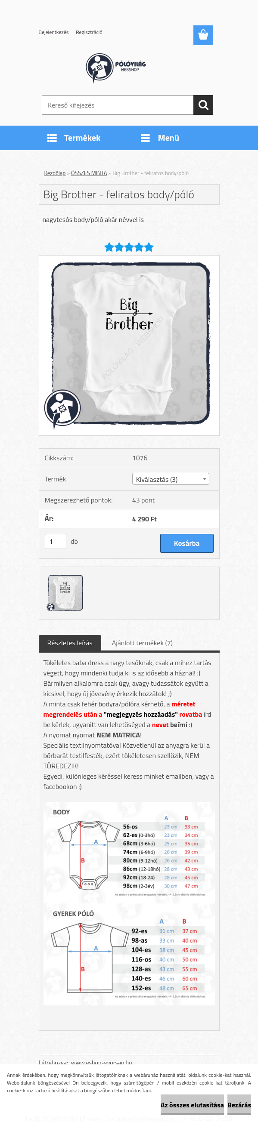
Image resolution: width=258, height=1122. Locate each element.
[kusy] (55, 541)
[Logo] (124, 67)
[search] (203, 105)
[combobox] (170, 479)
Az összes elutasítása (192, 1105)
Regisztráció (89, 32)
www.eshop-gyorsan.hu (101, 1062)
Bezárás (239, 1105)
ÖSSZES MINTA (89, 173)
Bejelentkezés (54, 32)
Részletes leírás (70, 643)
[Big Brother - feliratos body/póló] (129, 259)
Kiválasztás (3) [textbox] (157, 479)
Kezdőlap (55, 173)
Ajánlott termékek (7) (142, 643)
